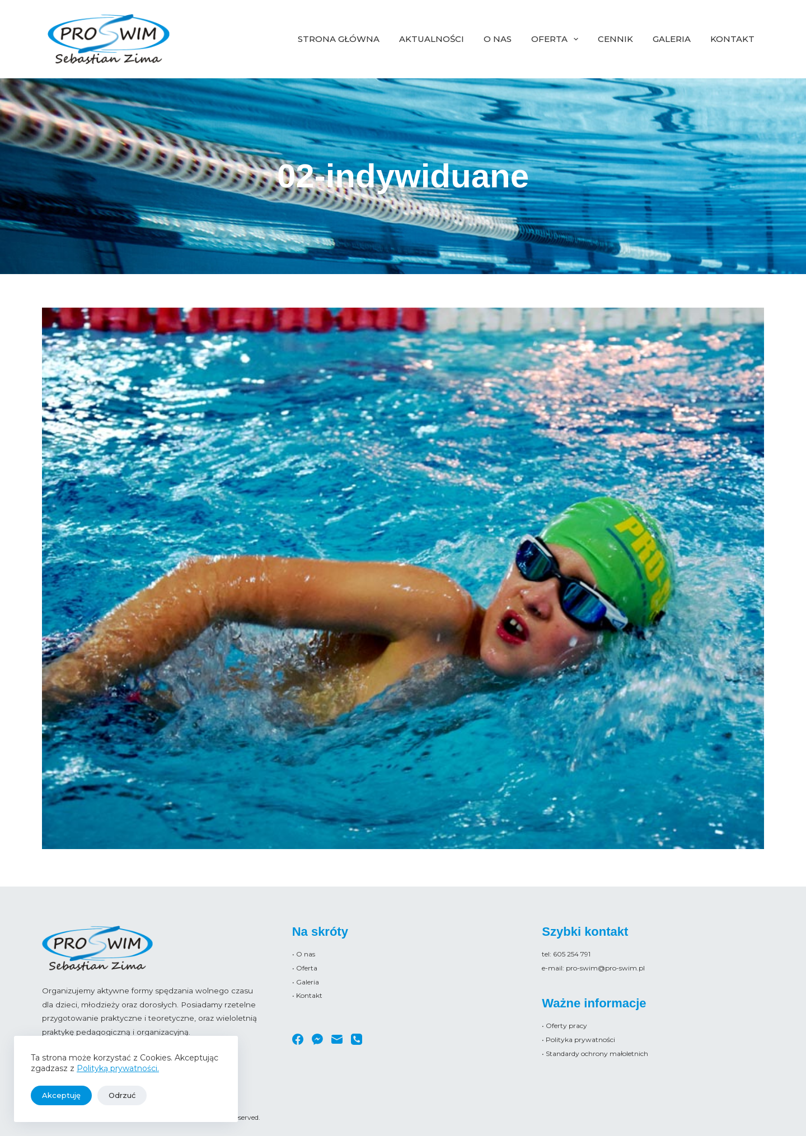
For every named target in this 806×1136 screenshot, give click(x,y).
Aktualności (431, 39)
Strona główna (338, 39)
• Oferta (304, 968)
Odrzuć (122, 1095)
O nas (498, 39)
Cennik (615, 39)
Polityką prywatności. (118, 1068)
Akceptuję (61, 1095)
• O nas (303, 954)
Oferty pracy (566, 1025)
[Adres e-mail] (337, 1039)
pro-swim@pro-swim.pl (605, 968)
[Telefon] (356, 1039)
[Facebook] (297, 1039)
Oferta (557, 39)
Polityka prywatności (580, 1039)
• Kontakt (307, 995)
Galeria (672, 39)
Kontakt (732, 39)
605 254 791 (572, 954)
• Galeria (305, 982)
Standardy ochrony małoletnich (597, 1053)
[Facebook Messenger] (317, 1039)
